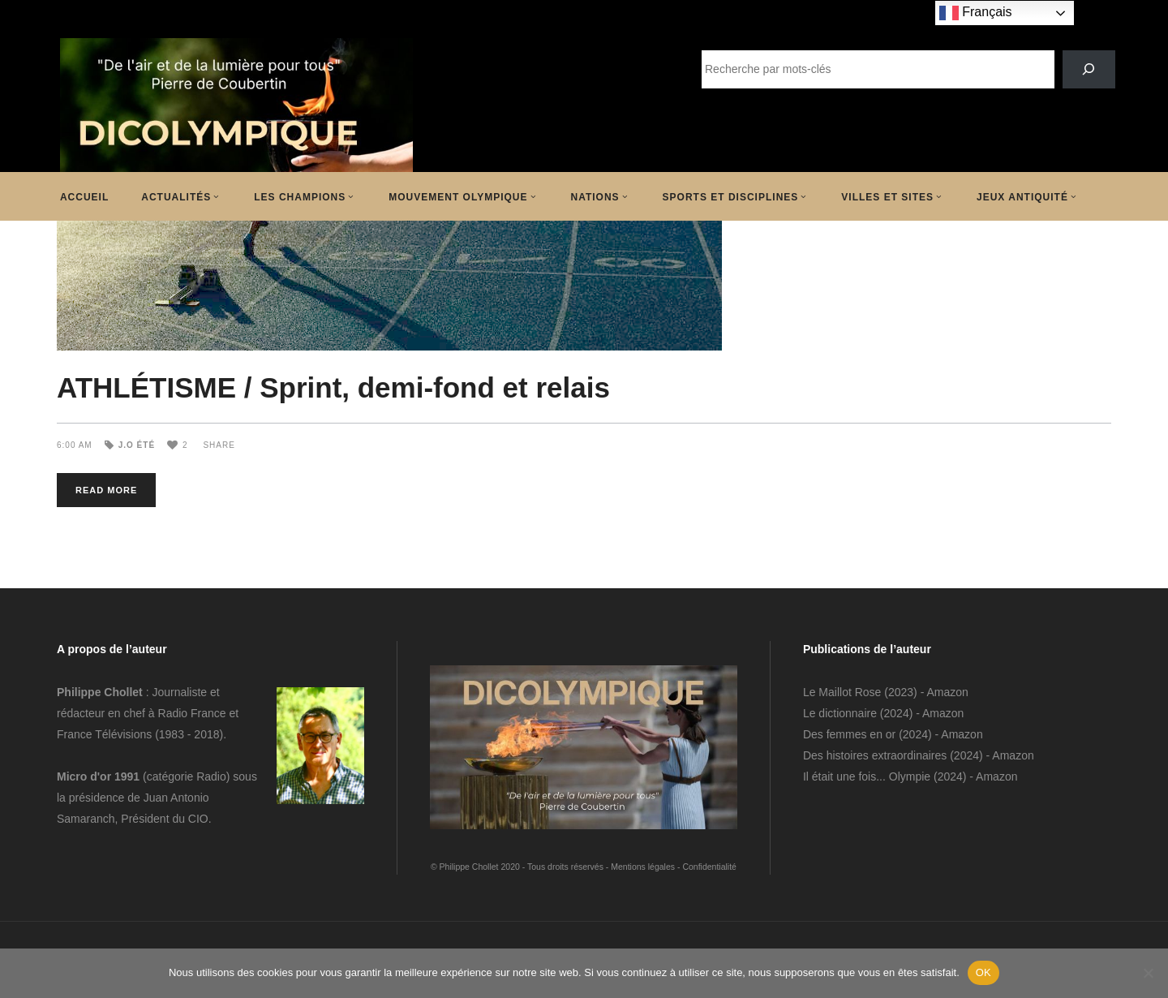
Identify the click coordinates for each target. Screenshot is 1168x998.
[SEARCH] (1089, 69)
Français (975, 13)
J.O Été (136, 445)
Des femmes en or (849, 734)
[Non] (1148, 973)
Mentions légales (643, 866)
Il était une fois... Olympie (866, 776)
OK (983, 972)
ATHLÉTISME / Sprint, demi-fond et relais (333, 387)
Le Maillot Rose (843, 692)
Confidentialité (709, 866)
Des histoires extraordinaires (875, 755)
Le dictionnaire (840, 713)
